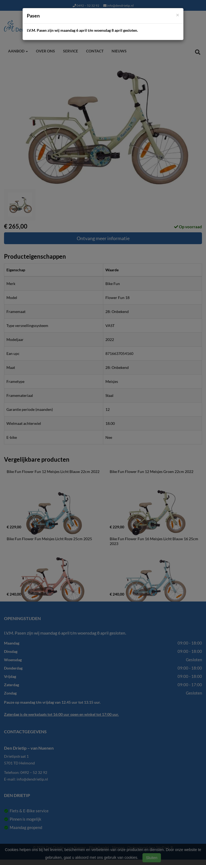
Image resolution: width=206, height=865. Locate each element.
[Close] (177, 14)
